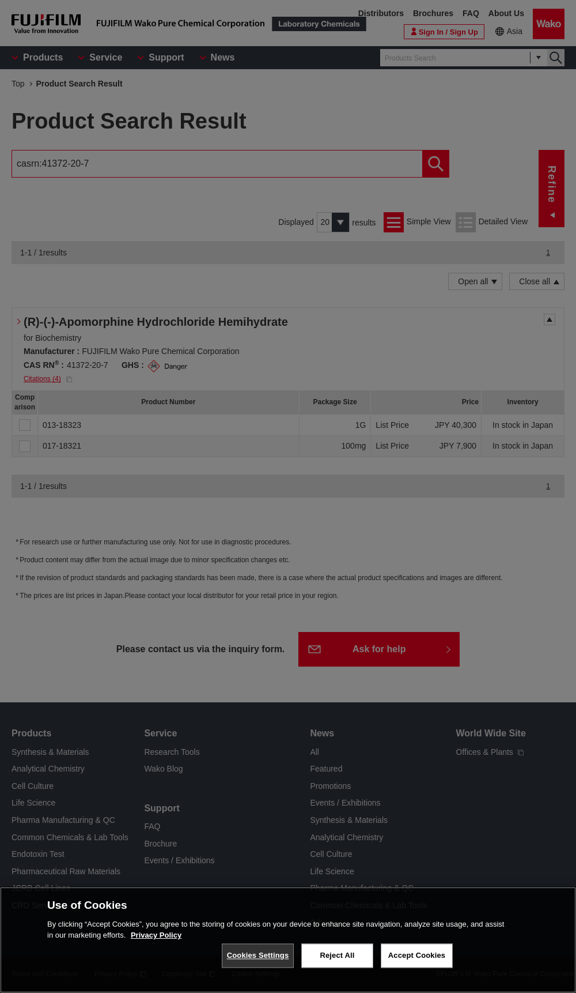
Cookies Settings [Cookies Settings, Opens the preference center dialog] (258, 955)
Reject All (337, 955)
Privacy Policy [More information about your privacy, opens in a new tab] (156, 935)
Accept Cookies (416, 955)
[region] (288, 940)
